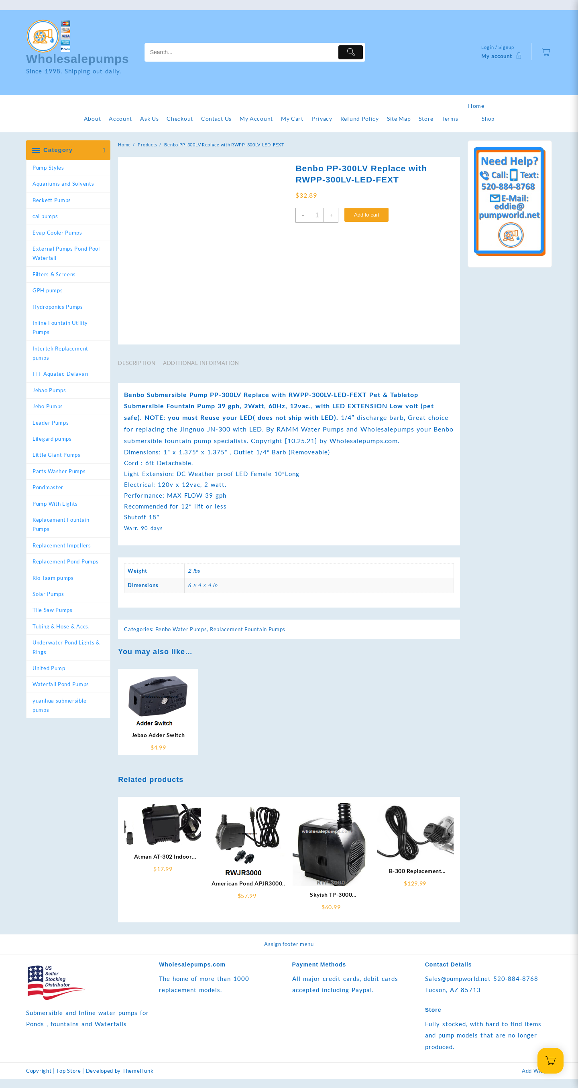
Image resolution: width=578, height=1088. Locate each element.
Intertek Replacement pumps (60, 353)
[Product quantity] (317, 215)
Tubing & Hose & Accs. (61, 626)
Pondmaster (48, 487)
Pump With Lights (55, 503)
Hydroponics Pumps (58, 307)
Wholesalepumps (77, 58)
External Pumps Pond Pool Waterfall (66, 253)
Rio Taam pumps (53, 578)
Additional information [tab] (201, 372)
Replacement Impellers (62, 545)
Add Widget (537, 1080)
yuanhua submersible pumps (59, 705)
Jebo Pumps (48, 406)
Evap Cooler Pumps (57, 232)
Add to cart (366, 215)
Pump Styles (48, 167)
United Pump (49, 668)
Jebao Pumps (49, 390)
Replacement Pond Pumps (65, 561)
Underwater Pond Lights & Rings (66, 647)
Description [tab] (136, 372)
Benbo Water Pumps (181, 638)
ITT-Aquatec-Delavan (60, 374)
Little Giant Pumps (57, 455)
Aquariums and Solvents (63, 183)
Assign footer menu (289, 953)
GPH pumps (48, 290)
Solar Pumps (48, 594)
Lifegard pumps (52, 439)
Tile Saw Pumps (53, 610)
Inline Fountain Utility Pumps (60, 327)
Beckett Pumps (52, 200)
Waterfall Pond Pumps (61, 684)
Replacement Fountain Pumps (61, 524)
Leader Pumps (51, 422)
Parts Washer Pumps (59, 471)
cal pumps (45, 216)
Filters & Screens (54, 274)
